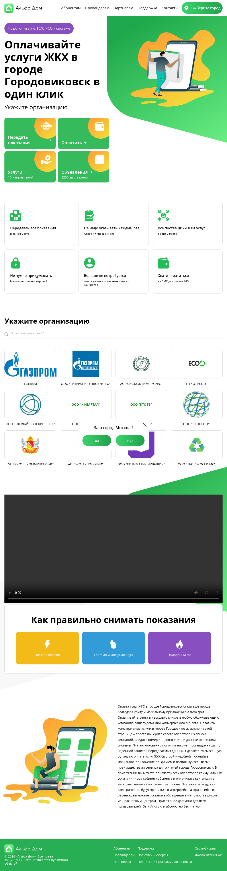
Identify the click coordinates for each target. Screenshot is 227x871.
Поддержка (147, 8)
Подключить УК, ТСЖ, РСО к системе (39, 28)
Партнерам (123, 8)
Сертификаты (205, 848)
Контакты (170, 8)
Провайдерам (97, 8)
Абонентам (71, 8)
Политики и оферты (153, 855)
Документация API (209, 855)
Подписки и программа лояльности (165, 861)
